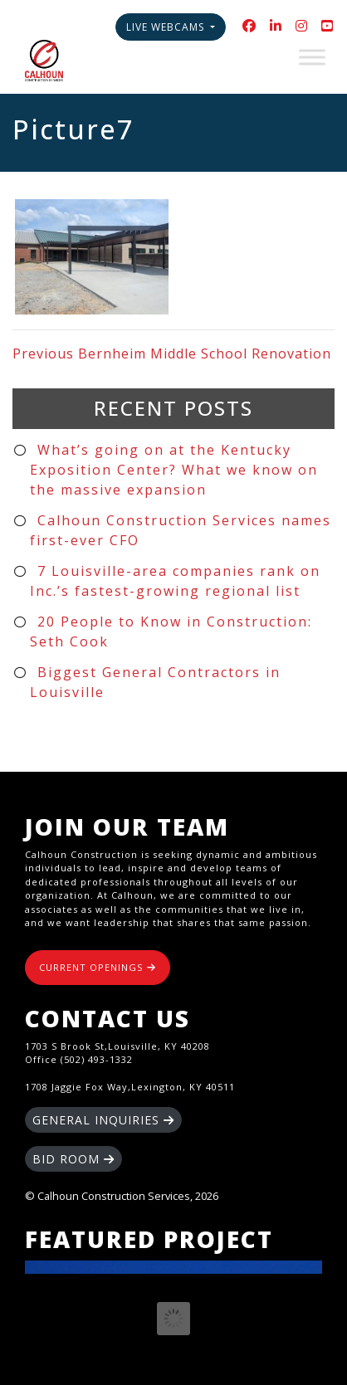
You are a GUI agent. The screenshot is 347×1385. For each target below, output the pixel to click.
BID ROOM (73, 1159)
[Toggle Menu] (312, 57)
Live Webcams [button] (167, 27)
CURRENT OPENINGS (97, 967)
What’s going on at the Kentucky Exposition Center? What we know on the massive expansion (174, 470)
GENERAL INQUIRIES (103, 1120)
